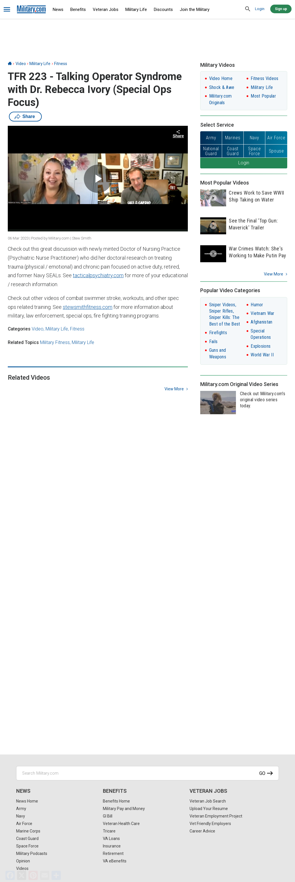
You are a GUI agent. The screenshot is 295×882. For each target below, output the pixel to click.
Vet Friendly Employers (210, 823)
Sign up (281, 9)
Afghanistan (261, 322)
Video (21, 63)
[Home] (10, 63)
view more (174, 389)
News (58, 9)
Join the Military (194, 9)
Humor (257, 304)
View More (273, 274)
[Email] (44, 875)
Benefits (78, 9)
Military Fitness (55, 342)
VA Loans (111, 838)
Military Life (136, 9)
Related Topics (23, 342)
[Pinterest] (33, 875)
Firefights (218, 332)
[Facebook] (10, 875)
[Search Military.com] (147, 773)
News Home (27, 801)
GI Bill (107, 816)
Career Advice (202, 831)
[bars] (7, 9)
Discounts (163, 9)
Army (21, 808)
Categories (19, 329)
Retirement (113, 853)
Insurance (112, 846)
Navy (20, 816)
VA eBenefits (114, 861)
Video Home (220, 78)
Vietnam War (262, 313)
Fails (213, 341)
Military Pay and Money (124, 808)
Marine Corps (28, 831)
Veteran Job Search (208, 801)
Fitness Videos (264, 78)
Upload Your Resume (209, 808)
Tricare (109, 831)
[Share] (56, 875)
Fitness (60, 63)
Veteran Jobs (105, 9)
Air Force (24, 823)
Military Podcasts (31, 853)
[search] (248, 9)
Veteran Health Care (121, 823)
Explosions (261, 346)
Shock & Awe (221, 87)
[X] (21, 875)
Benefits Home (116, 801)
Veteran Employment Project (216, 816)
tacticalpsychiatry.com (98, 275)
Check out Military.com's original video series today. (262, 399)
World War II (262, 355)
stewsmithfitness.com (87, 307)
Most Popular (263, 96)
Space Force (27, 846)
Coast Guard (27, 838)
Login (259, 9)
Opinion (23, 861)
